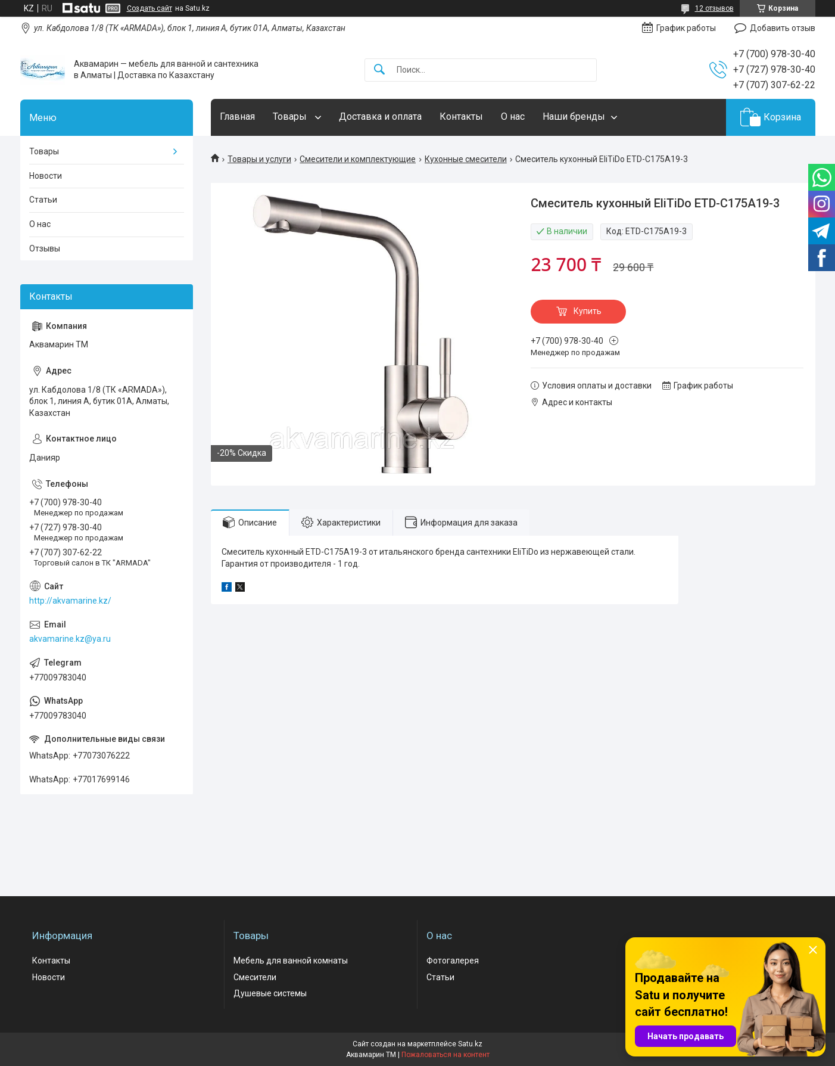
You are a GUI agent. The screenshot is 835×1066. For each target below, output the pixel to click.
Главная (237, 116)
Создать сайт (149, 8)
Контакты (461, 116)
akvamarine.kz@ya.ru (70, 639)
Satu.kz (470, 1044)
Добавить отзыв (782, 28)
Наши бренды (574, 116)
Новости (45, 176)
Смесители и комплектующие (358, 159)
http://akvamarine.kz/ (70, 600)
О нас (513, 116)
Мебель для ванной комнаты (290, 960)
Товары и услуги (259, 159)
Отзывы (44, 248)
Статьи (43, 199)
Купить (588, 311)
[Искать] (379, 70)
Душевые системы (270, 993)
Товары (291, 116)
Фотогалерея (452, 960)
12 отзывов (714, 8)
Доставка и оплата (380, 116)
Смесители (254, 977)
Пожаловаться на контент (445, 1055)
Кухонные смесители (466, 159)
